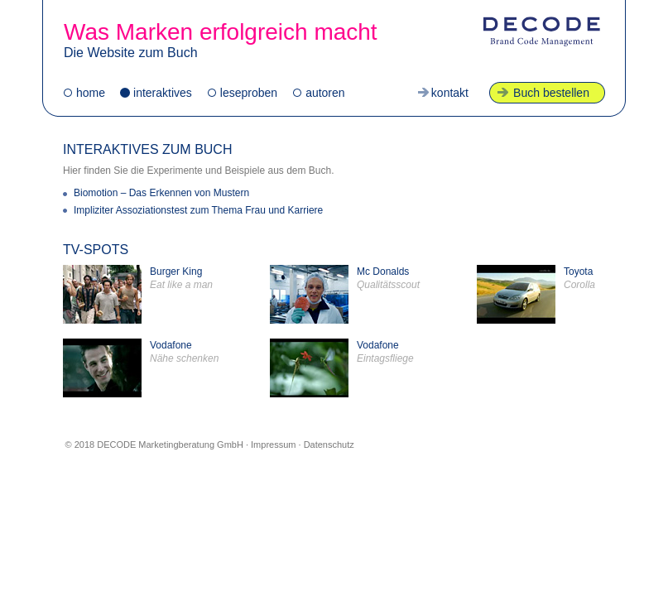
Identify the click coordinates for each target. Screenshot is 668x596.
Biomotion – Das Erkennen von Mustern (161, 193)
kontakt (450, 92)
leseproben (248, 92)
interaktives (162, 92)
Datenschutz (329, 444)
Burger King (138, 294)
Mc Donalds (345, 294)
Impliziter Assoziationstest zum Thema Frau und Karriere (198, 210)
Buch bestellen (551, 92)
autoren (324, 92)
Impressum (273, 444)
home (90, 92)
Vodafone (141, 368)
